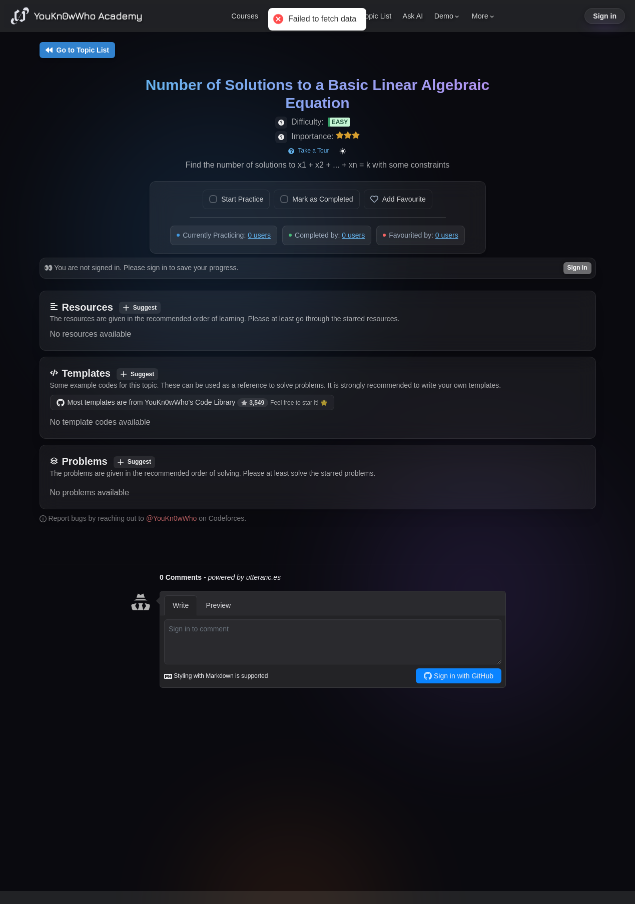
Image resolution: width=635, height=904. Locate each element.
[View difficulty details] (281, 123)
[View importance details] (281, 137)
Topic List (376, 16)
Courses (244, 16)
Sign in (604, 16)
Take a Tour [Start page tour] (308, 150)
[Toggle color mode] (343, 151)
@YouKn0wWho (171, 518)
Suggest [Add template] (137, 374)
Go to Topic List (78, 50)
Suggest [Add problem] (134, 461)
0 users (259, 235)
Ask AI (413, 16)
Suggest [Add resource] (140, 307)
